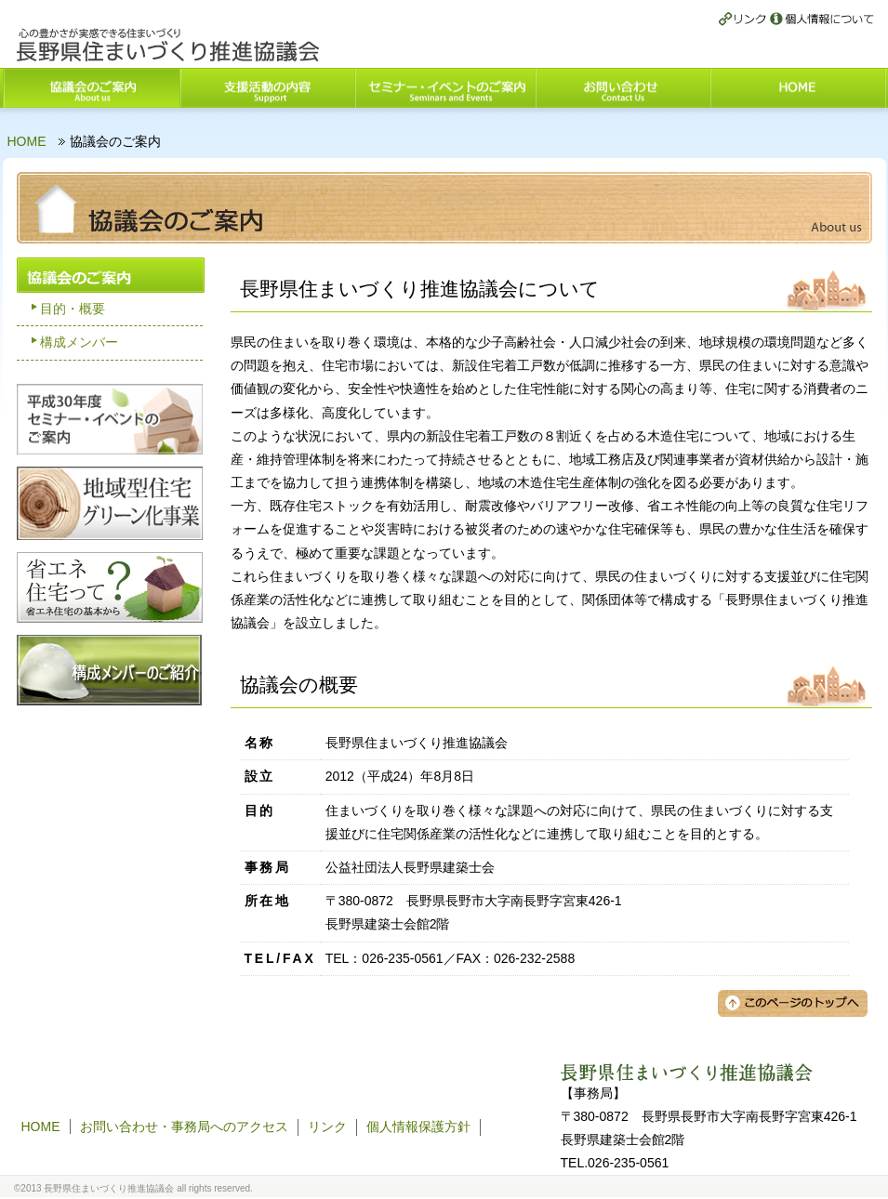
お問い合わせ (622, 88)
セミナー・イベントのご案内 (444, 88)
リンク (744, 20)
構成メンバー (79, 342)
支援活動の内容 (266, 88)
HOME (798, 88)
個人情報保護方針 (822, 20)
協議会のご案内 (91, 88)
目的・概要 (72, 308)
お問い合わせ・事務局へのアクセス (184, 1126)
